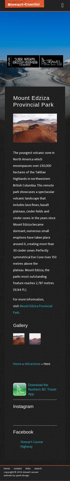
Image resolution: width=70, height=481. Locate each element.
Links (28, 468)
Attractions (33, 364)
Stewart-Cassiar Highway (32, 444)
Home (17, 364)
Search (38, 468)
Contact (18, 468)
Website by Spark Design (16, 475)
